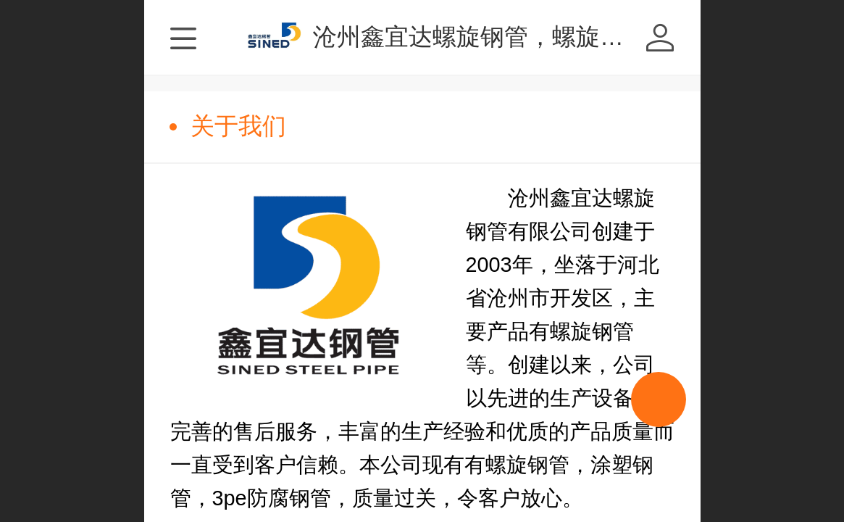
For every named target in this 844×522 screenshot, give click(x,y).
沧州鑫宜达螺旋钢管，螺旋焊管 (480, 36)
